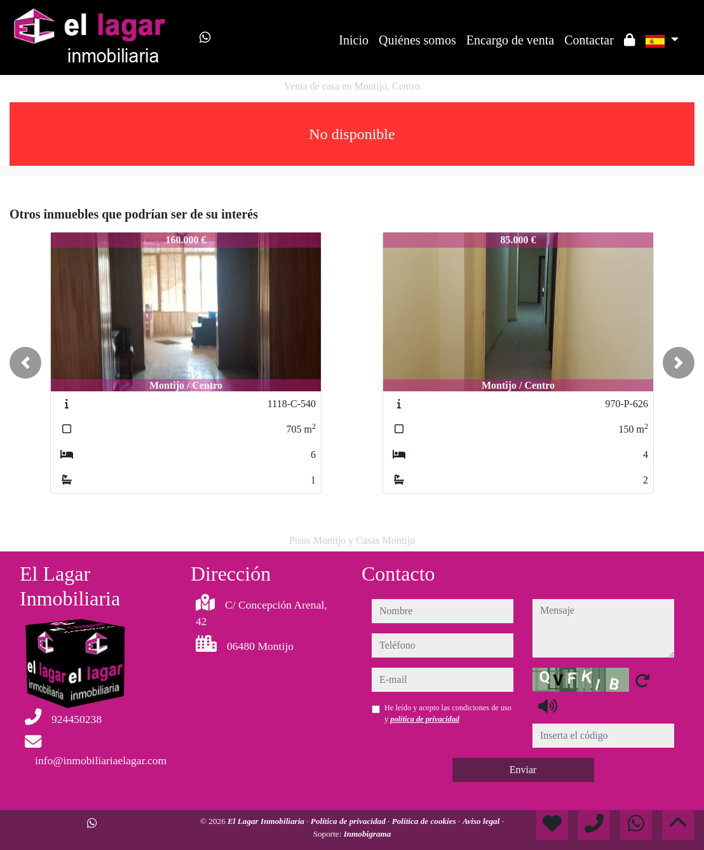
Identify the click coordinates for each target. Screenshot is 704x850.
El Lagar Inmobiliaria (266, 821)
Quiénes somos (417, 40)
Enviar (523, 769)
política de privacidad (424, 719)
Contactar (589, 40)
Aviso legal (482, 821)
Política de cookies (425, 821)
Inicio (354, 40)
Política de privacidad (349, 821)
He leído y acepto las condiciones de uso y (447, 713)
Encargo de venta (510, 40)
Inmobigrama (367, 834)
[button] (25, 363)
